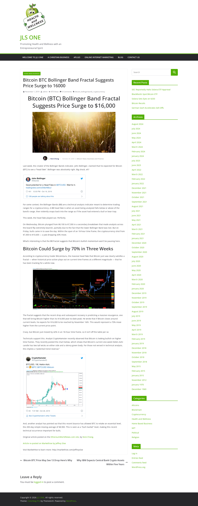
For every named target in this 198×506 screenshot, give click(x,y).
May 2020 (136, 270)
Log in (134, 453)
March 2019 (137, 334)
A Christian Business (58, 57)
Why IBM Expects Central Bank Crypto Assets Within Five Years (102, 462)
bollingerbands (87, 91)
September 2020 (139, 252)
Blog (120, 57)
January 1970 (138, 384)
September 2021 (139, 201)
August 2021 (137, 206)
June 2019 (136, 320)
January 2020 (138, 288)
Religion (135, 437)
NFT (133, 428)
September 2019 (139, 307)
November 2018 (139, 352)
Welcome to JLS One (32, 57)
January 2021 (138, 238)
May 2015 (136, 366)
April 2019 (136, 329)
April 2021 (136, 224)
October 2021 (138, 197)
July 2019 (136, 316)
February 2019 (138, 339)
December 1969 (139, 389)
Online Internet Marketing (99, 57)
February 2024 (138, 151)
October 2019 (138, 302)
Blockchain (137, 409)
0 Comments (66, 91)
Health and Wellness (141, 419)
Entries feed (137, 458)
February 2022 (138, 179)
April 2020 (136, 275)
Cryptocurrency (139, 414)
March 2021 (137, 229)
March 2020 (137, 279)
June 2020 (136, 265)
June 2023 (136, 165)
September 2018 (139, 361)
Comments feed (139, 462)
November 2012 (139, 380)
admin (45, 91)
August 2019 (137, 311)
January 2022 (138, 183)
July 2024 (136, 128)
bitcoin (77, 91)
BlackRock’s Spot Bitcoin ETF (144, 94)
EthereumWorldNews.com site (65, 437)
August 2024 (137, 124)
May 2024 (136, 137)
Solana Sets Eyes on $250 (143, 98)
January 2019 (138, 343)
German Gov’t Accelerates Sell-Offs (148, 108)
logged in (38, 482)
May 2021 (136, 220)
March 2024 (137, 147)
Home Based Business (31, 74)
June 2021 (136, 215)
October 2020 (138, 247)
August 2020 (137, 256)
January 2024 (138, 156)
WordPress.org (138, 467)
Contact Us (134, 57)
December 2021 (139, 188)
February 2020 (138, 284)
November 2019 (139, 297)
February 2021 (138, 233)
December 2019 (139, 293)
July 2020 (136, 261)
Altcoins (135, 405)
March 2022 (137, 174)
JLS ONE (30, 37)
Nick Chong (88, 437)
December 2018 (139, 348)
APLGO (77, 57)
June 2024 (136, 133)
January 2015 (138, 375)
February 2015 (138, 371)
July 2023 (136, 160)
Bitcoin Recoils (138, 103)
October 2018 (138, 357)
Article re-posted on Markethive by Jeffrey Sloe (44, 443)
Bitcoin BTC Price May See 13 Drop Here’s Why (46, 460)
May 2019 (136, 325)
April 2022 (136, 169)
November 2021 (139, 192)
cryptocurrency (99, 91)
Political (135, 432)
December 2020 (139, 243)
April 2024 (136, 142)
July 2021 (136, 211)
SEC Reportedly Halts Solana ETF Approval (151, 89)
